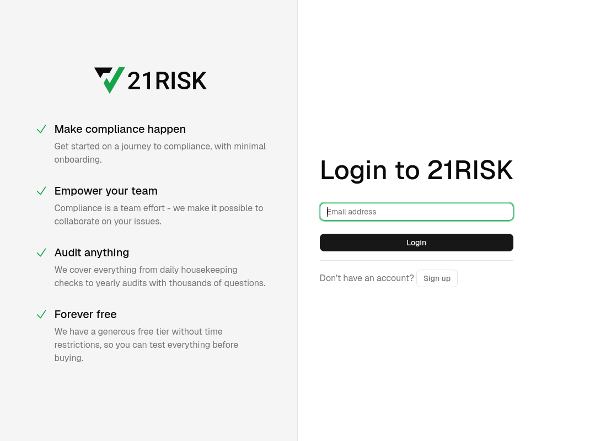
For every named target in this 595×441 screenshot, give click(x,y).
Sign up (437, 278)
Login (416, 243)
